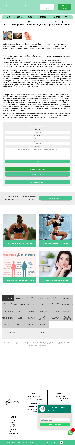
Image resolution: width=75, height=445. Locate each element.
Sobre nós (18, 17)
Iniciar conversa (55, 424)
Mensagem (37, 146)
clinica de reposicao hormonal (48, 22)
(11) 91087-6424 (62, 398)
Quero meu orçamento (55, 198)
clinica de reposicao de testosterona (57, 22)
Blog (30, 17)
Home (7, 17)
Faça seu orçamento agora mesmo (47, 7)
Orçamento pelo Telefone (37, 174)
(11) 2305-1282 (61, 396)
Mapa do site (13, 433)
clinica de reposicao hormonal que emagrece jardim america (68, 22)
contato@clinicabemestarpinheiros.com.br (61, 401)
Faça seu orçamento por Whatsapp (64, 7)
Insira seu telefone (46, 417)
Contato (56, 17)
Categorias (39, 22)
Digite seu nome (37, 129)
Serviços (42, 17)
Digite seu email (37, 135)
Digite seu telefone (37, 141)
